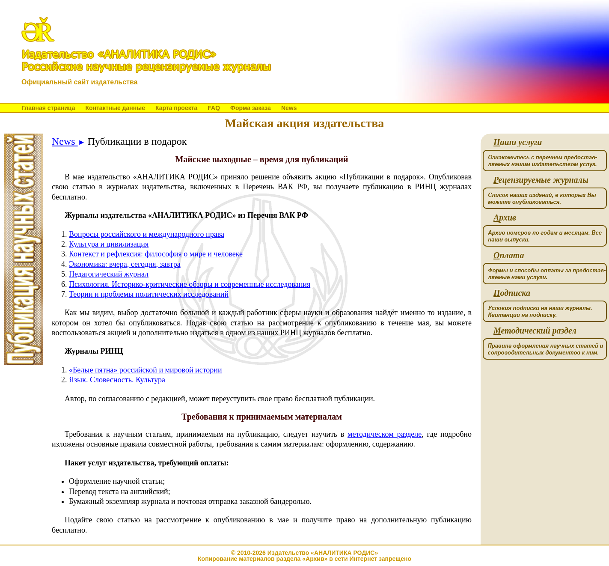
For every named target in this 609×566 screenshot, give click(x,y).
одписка (511, 293)
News (289, 107)
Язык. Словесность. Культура (117, 379)
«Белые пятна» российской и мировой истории (145, 370)
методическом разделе (385, 434)
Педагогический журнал (109, 274)
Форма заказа (250, 107)
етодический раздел (534, 330)
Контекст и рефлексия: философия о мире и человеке (156, 254)
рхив (504, 217)
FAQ (214, 107)
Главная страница (48, 107)
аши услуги (517, 142)
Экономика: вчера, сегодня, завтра (125, 264)
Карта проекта (176, 107)
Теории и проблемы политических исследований (149, 294)
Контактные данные (115, 107)
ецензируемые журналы (540, 180)
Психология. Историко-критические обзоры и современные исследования (189, 284)
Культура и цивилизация (109, 244)
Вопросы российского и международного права (146, 234)
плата (508, 255)
